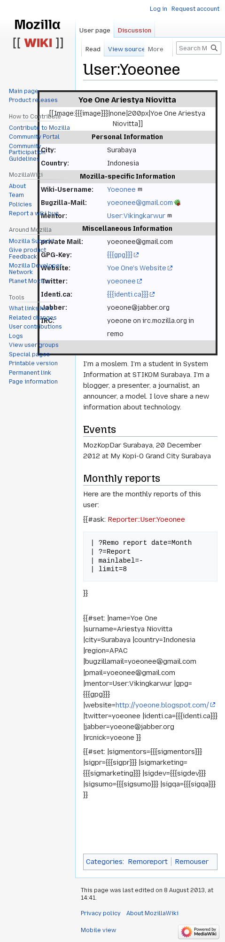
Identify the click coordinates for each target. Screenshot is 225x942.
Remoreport (148, 861)
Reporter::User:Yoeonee (146, 519)
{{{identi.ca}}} (127, 294)
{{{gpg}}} (119, 255)
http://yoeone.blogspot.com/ (162, 705)
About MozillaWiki (152, 913)
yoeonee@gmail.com (140, 202)
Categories (104, 861)
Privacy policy (101, 913)
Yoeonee (121, 189)
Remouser (192, 861)
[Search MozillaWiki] (198, 48)
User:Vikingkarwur (136, 216)
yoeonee (121, 281)
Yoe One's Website (136, 268)
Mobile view (98, 930)
